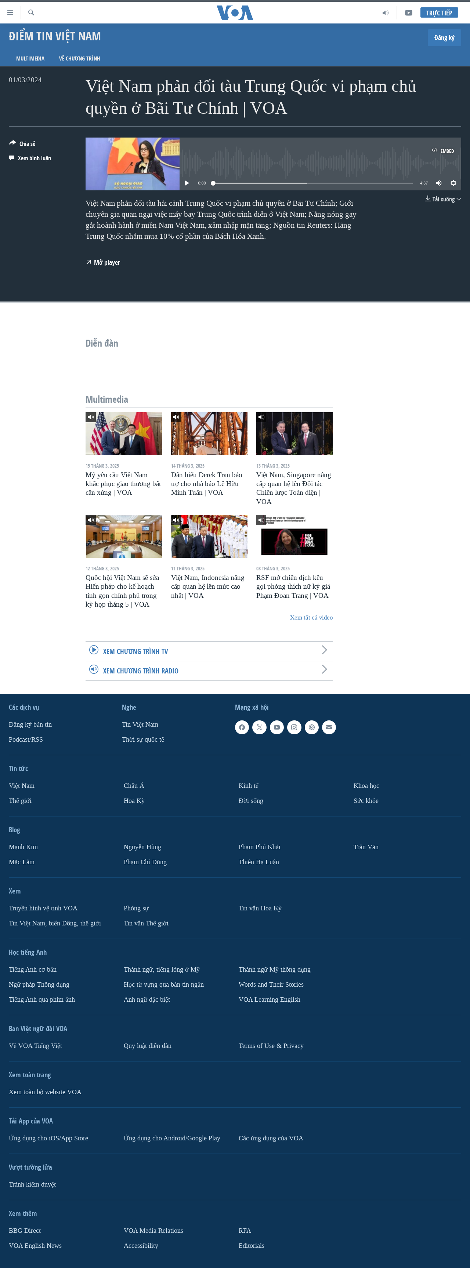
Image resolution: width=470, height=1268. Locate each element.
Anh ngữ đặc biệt (147, 999)
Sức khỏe (366, 801)
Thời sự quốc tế (143, 739)
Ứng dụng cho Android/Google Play (172, 1138)
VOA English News (35, 1245)
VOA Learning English (269, 999)
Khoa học (366, 786)
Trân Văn (366, 847)
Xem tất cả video (311, 617)
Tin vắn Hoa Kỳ (260, 908)
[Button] (22, 145)
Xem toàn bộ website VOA (45, 1092)
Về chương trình (79, 58)
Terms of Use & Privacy (271, 1045)
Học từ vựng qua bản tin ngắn (164, 984)
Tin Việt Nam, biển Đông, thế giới (55, 923)
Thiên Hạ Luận (259, 862)
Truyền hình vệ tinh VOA (43, 908)
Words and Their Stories (271, 984)
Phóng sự (136, 908)
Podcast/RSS (26, 739)
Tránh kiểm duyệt (32, 1184)
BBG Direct (25, 1230)
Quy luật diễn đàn (147, 1045)
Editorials (251, 1245)
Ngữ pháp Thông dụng (39, 984)
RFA (245, 1230)
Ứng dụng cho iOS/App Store (48, 1138)
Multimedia (30, 58)
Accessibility (141, 1245)
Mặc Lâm (22, 862)
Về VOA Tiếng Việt (35, 1045)
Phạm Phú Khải (260, 847)
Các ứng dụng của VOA (271, 1138)
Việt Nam (22, 786)
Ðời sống (251, 801)
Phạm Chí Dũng (145, 862)
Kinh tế (248, 786)
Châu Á (134, 786)
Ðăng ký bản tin (30, 724)
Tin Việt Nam (140, 724)
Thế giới (20, 801)
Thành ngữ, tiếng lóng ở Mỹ (162, 969)
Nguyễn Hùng (142, 847)
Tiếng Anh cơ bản (33, 969)
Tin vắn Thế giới (146, 923)
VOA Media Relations (153, 1230)
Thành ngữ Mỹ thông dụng (275, 969)
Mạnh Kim (23, 847)
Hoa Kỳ (134, 801)
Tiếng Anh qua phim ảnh (42, 999)
